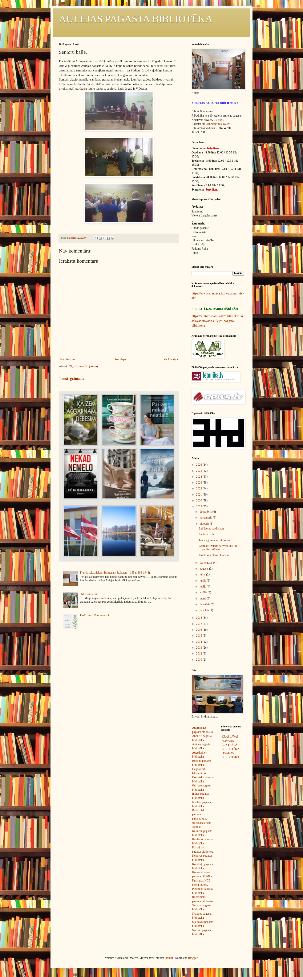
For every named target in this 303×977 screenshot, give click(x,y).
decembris (205, 511)
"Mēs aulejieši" (89, 594)
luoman (169, 958)
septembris (206, 562)
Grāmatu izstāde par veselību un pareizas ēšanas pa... (218, 547)
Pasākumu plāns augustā (94, 615)
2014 (199, 641)
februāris (205, 604)
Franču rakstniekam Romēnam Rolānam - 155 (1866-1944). (115, 572)
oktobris (204, 523)
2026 (199, 464)
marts (203, 598)
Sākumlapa (119, 359)
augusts (204, 568)
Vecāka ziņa (171, 359)
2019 (199, 506)
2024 (199, 476)
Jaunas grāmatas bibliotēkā (215, 540)
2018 (199, 617)
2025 (199, 470)
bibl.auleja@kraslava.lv (216, 123)
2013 (199, 647)
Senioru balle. (207, 534)
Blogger (192, 958)
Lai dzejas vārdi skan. (212, 528)
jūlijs (202, 574)
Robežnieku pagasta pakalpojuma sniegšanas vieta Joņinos (201, 818)
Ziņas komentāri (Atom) (83, 366)
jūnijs (203, 580)
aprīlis (203, 592)
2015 (199, 635)
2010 (199, 659)
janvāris (204, 610)
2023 (199, 482)
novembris (206, 517)
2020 (199, 500)
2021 (199, 494)
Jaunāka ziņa (67, 359)
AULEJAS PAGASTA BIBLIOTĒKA (136, 18)
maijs (203, 586)
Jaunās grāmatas (71, 379)
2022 (199, 488)
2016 (199, 629)
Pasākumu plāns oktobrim (214, 555)
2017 (199, 623)
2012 (199, 653)
